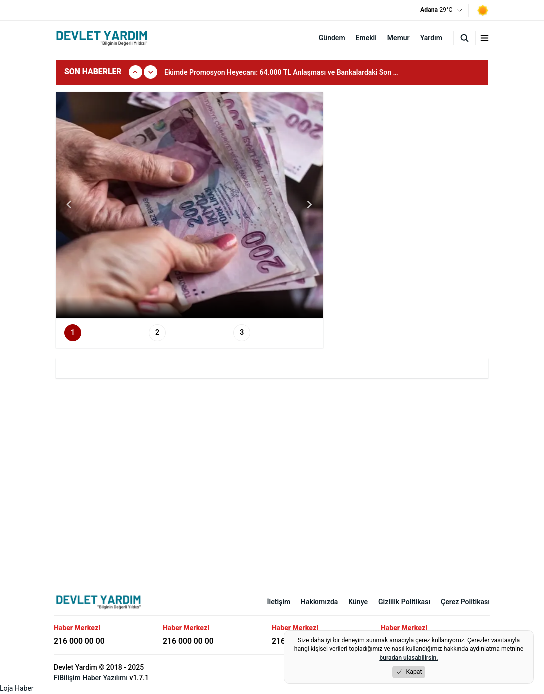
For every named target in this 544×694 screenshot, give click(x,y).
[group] (289, 72)
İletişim (279, 602)
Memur (399, 38)
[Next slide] (309, 205)
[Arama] (464, 38)
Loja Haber (17, 688)
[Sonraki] (151, 72)
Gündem (332, 38)
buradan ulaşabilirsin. (409, 657)
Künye (358, 602)
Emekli (366, 38)
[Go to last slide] (70, 205)
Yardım (431, 38)
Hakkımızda (319, 602)
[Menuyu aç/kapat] (485, 38)
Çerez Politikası (465, 602)
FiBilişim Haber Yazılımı (91, 678)
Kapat (409, 672)
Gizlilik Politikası (404, 602)
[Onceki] (135, 72)
